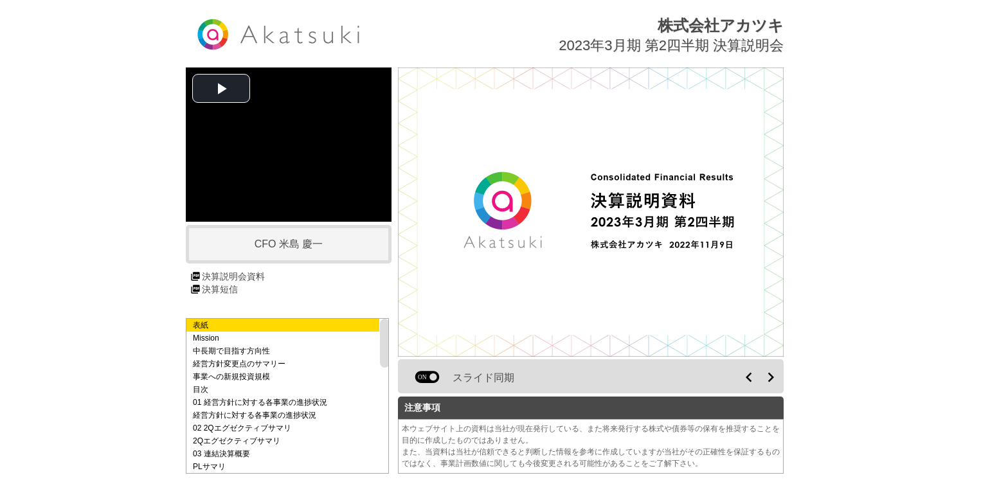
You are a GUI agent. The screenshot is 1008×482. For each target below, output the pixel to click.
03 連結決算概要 (221, 453)
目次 (200, 389)
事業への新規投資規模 (231, 376)
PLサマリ (209, 466)
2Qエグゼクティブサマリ (236, 440)
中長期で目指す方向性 (231, 350)
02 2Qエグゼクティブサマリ (242, 428)
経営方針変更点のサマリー (239, 363)
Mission (206, 338)
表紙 (200, 325)
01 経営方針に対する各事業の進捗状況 (260, 402)
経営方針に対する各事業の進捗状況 (254, 415)
